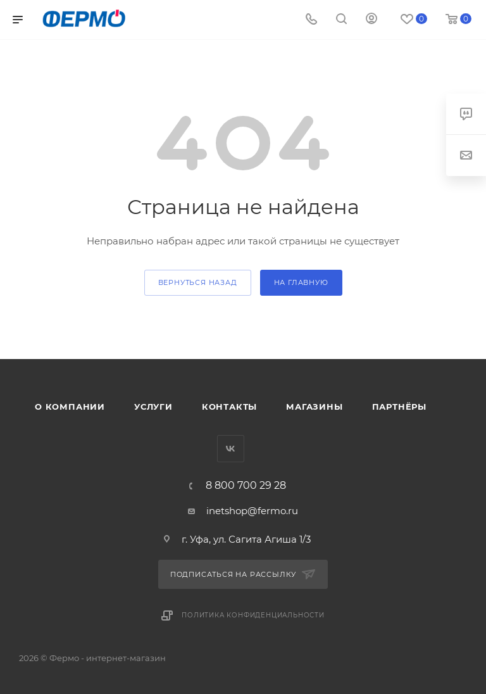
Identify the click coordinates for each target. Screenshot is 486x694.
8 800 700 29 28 (246, 486)
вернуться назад (197, 282)
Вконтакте (230, 448)
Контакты (229, 406)
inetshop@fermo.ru (252, 511)
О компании (70, 406)
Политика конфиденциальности (253, 615)
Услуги (153, 406)
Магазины (314, 406)
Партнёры (399, 406)
